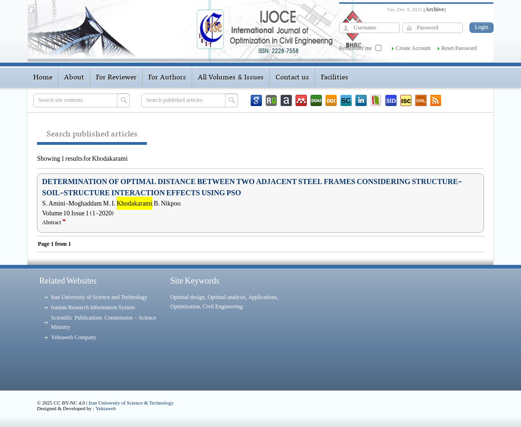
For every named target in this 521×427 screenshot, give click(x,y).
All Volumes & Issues (231, 77)
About (74, 77)
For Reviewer (116, 77)
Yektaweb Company (73, 337)
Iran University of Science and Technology (99, 297)
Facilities (334, 77)
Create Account (413, 48)
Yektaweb (105, 408)
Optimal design (187, 297)
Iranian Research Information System (93, 307)
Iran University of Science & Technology (131, 403)
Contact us (292, 77)
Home (42, 77)
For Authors (167, 77)
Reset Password (459, 48)
